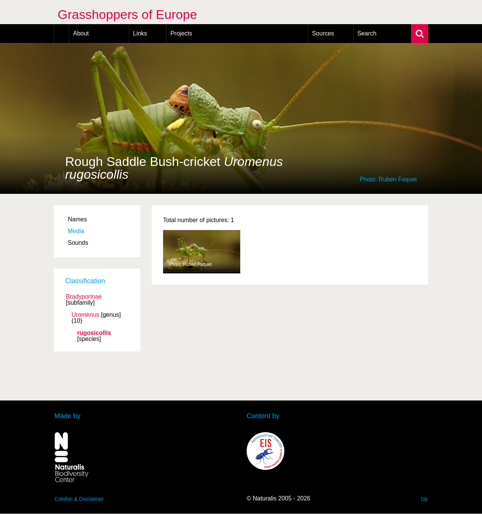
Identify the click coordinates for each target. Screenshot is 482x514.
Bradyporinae (84, 297)
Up (424, 499)
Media (76, 231)
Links (140, 33)
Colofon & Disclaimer (79, 499)
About (81, 33)
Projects (181, 33)
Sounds (78, 242)
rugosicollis (94, 333)
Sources (323, 33)
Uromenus (85, 315)
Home (61, 33)
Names (77, 219)
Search (367, 33)
